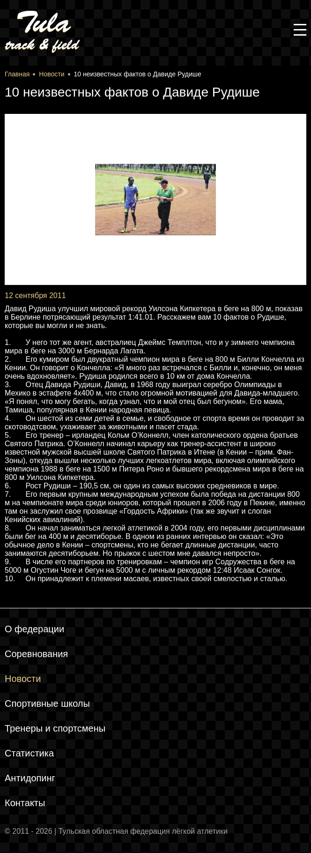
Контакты (25, 803)
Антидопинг (30, 778)
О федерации (34, 629)
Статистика (29, 753)
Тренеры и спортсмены (55, 728)
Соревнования (36, 654)
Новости (23, 678)
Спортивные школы (47, 703)
